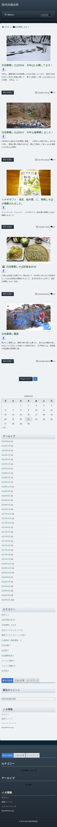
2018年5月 (6, 500)
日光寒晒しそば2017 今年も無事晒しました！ (28, 132)
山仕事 (5, 650)
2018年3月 (6, 505)
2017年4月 (6, 545)
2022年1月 (6, 464)
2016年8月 (6, 577)
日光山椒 (6, 645)
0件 (54, 93)
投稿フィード (7, 719)
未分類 (5, 671)
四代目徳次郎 (10, 4)
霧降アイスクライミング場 (13, 635)
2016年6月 (6, 586)
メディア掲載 (8, 666)
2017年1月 (6, 559)
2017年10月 (6, 523)
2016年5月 (6, 591)
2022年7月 (6, 455)
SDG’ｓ (5, 615)
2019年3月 (6, 477)
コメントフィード (9, 723)
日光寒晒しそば (9, 625)
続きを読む (7, 92)
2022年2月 (6, 459)
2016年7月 (6, 582)
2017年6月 (6, 536)
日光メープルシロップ (12, 630)
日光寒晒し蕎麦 (10, 334)
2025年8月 (6, 441)
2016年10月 (6, 573)
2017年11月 (6, 518)
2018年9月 (6, 491)
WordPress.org (8, 727)
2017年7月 (6, 532)
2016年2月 (6, 600)
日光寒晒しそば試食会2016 (21, 267)
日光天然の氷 (8, 620)
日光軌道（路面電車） (11, 640)
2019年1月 (6, 482)
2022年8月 (6, 450)
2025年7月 (6, 446)
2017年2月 (6, 555)
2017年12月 (6, 514)
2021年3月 (6, 469)
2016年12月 (6, 564)
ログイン (5, 714)
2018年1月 (6, 509)
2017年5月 (6, 541)
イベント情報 (8, 661)
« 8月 (4, 428)
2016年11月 (6, 568)
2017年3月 (6, 550)
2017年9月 (6, 527)
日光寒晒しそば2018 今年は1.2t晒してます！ (27, 65)
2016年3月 (6, 595)
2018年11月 (6, 487)
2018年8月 (6, 496)
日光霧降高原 (8, 656)
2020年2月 (6, 473)
